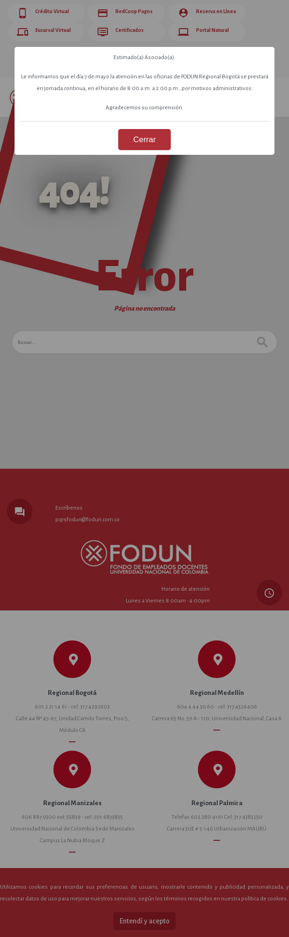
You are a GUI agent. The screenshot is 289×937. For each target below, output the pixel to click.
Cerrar (144, 139)
